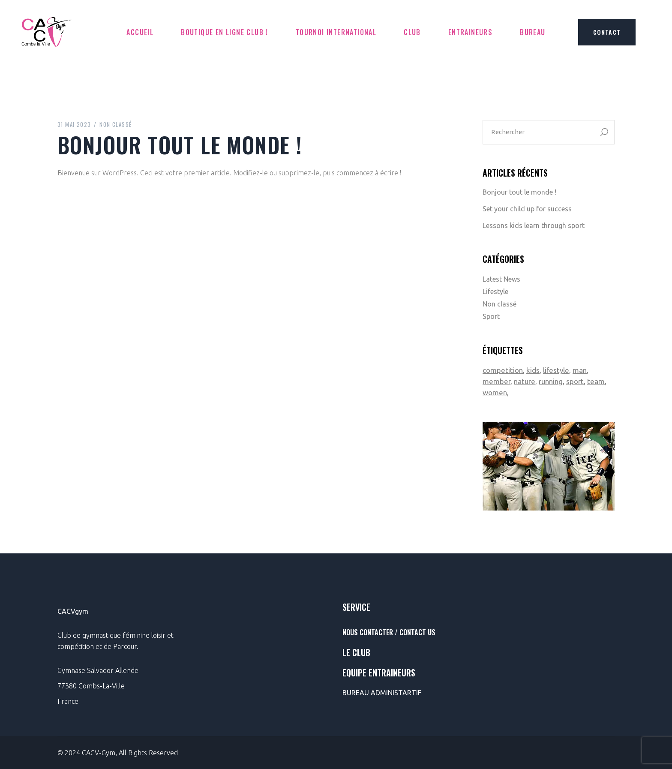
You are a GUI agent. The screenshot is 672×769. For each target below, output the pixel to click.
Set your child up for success (527, 209)
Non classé (115, 124)
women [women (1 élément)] (495, 392)
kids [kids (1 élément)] (533, 370)
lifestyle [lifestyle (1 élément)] (556, 370)
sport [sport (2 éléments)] (575, 381)
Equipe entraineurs (378, 672)
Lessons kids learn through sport (534, 225)
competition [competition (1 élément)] (503, 370)
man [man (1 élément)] (580, 370)
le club (356, 652)
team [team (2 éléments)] (596, 381)
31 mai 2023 (74, 124)
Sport (491, 316)
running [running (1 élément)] (551, 381)
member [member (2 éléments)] (496, 381)
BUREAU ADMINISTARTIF (381, 693)
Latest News (501, 279)
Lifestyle (495, 291)
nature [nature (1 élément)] (524, 381)
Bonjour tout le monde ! (519, 192)
